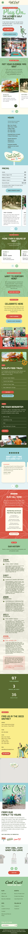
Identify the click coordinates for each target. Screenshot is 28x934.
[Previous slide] (12, 486)
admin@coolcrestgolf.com (8, 749)
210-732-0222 (5, 732)
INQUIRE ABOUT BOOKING (14, 292)
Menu (3, 906)
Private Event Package (14, 321)
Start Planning (14, 316)
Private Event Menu (19, 896)
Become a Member (14, 533)
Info (3, 903)
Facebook (16, 908)
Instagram (16, 906)
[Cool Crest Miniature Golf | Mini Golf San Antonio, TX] (14, 2)
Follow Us (17, 903)
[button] (12, 111)
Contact (3, 911)
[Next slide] (16, 486)
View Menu (7, 392)
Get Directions (8, 29)
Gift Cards (4, 893)
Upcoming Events (18, 898)
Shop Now (14, 872)
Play (3, 890)
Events (16, 890)
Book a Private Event (10, 34)
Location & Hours (6, 908)
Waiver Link (4, 896)
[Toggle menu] (3, 2)
